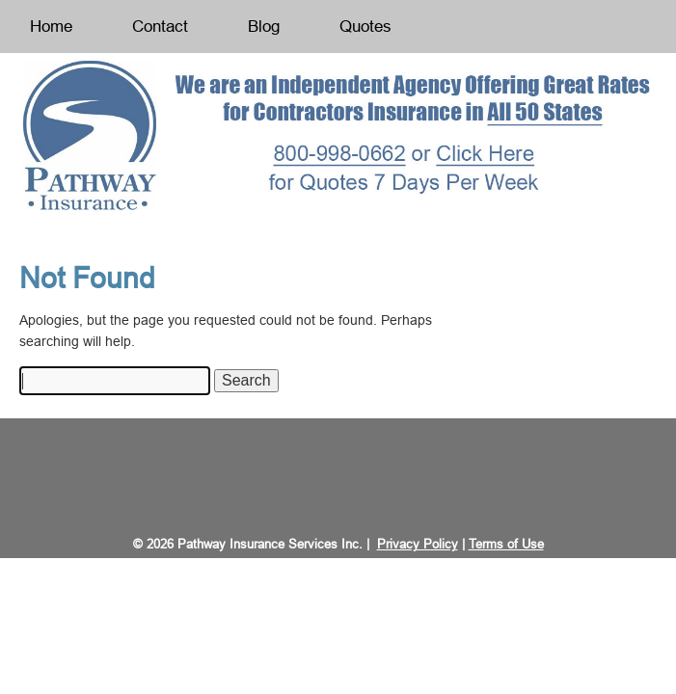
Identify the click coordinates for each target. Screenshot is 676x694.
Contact (160, 26)
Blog (264, 26)
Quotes (365, 26)
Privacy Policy (417, 544)
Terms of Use (506, 544)
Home (51, 26)
